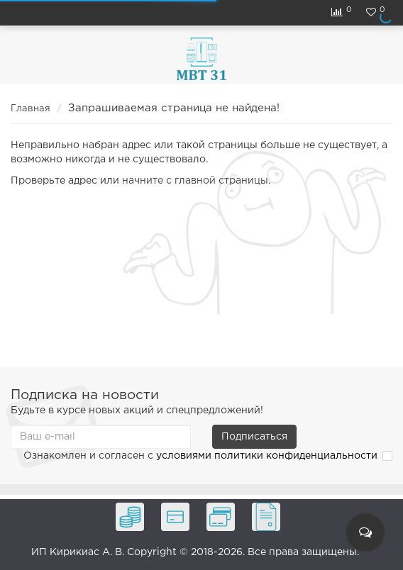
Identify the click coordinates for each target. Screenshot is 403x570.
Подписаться (254, 436)
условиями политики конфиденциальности (266, 456)
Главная (30, 109)
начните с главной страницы (195, 181)
